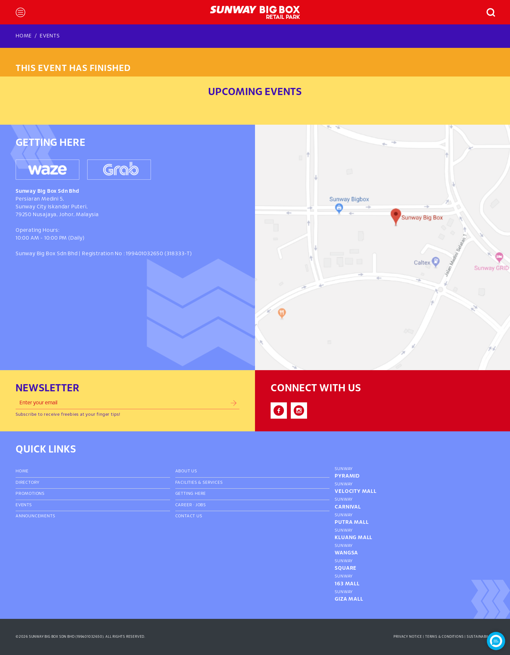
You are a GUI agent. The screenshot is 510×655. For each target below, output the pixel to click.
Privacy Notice (408, 636)
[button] (487, 12)
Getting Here (190, 494)
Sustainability (480, 636)
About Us (186, 471)
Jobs (200, 505)
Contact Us (188, 516)
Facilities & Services (199, 483)
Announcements (35, 516)
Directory (28, 483)
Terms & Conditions (444, 636)
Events (50, 36)
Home (24, 36)
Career (183, 505)
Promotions (30, 494)
